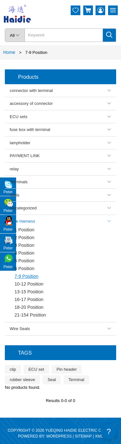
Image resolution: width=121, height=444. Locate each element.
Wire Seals (60, 329)
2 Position (24, 237)
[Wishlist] (75, 10)
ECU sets (60, 117)
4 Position (24, 253)
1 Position (24, 229)
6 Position (24, 268)
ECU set (36, 369)
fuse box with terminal (60, 129)
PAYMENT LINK (60, 156)
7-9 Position (26, 276)
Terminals (60, 182)
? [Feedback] (108, 431)
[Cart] (88, 10)
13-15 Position (29, 291)
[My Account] (100, 10)
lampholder (60, 143)
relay (60, 169)
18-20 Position (29, 307)
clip (13, 369)
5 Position (24, 260)
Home (9, 52)
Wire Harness (60, 221)
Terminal (76, 379)
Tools (60, 195)
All (15, 35)
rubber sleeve (22, 379)
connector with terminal (60, 90)
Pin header (66, 369)
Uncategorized (60, 208)
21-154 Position (30, 315)
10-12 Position (29, 284)
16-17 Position (29, 299)
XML (99, 436)
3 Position (24, 245)
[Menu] (113, 10)
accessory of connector (60, 103)
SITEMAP (83, 436)
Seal (51, 379)
